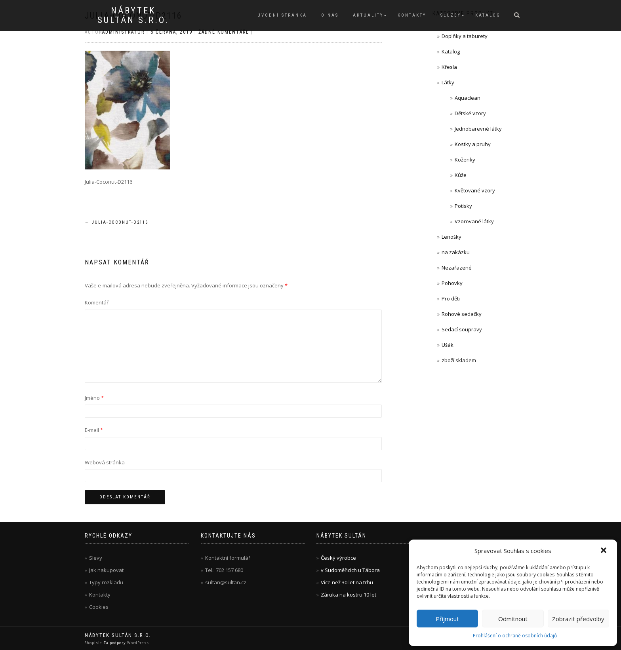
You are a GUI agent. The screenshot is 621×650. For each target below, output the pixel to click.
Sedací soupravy (462, 329)
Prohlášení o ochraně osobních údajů (515, 635)
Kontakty (412, 15)
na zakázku (456, 252)
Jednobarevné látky (478, 128)
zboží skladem (459, 360)
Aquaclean (467, 97)
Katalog (488, 15)
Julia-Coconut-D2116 (116, 222)
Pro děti (451, 298)
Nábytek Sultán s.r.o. (133, 15)
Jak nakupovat (106, 570)
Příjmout (447, 619)
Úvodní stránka (282, 15)
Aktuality (368, 15)
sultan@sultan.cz (225, 582)
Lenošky (451, 236)
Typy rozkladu (106, 582)
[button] (604, 551)
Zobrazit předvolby (578, 619)
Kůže (461, 175)
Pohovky (452, 283)
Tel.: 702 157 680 (224, 570)
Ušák (447, 344)
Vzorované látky (474, 221)
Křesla (449, 66)
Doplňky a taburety (465, 36)
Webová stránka (105, 462)
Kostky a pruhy (473, 144)
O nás (330, 15)
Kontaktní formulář (227, 557)
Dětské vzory (470, 113)
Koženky (465, 159)
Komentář (97, 302)
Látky (448, 82)
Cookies (99, 606)
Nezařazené (457, 267)
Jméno (94, 397)
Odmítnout (513, 619)
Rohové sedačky (462, 313)
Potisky (463, 205)
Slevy (95, 557)
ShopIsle (94, 642)
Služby (450, 15)
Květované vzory (475, 190)
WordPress (137, 642)
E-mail (94, 429)
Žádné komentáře (223, 32)
